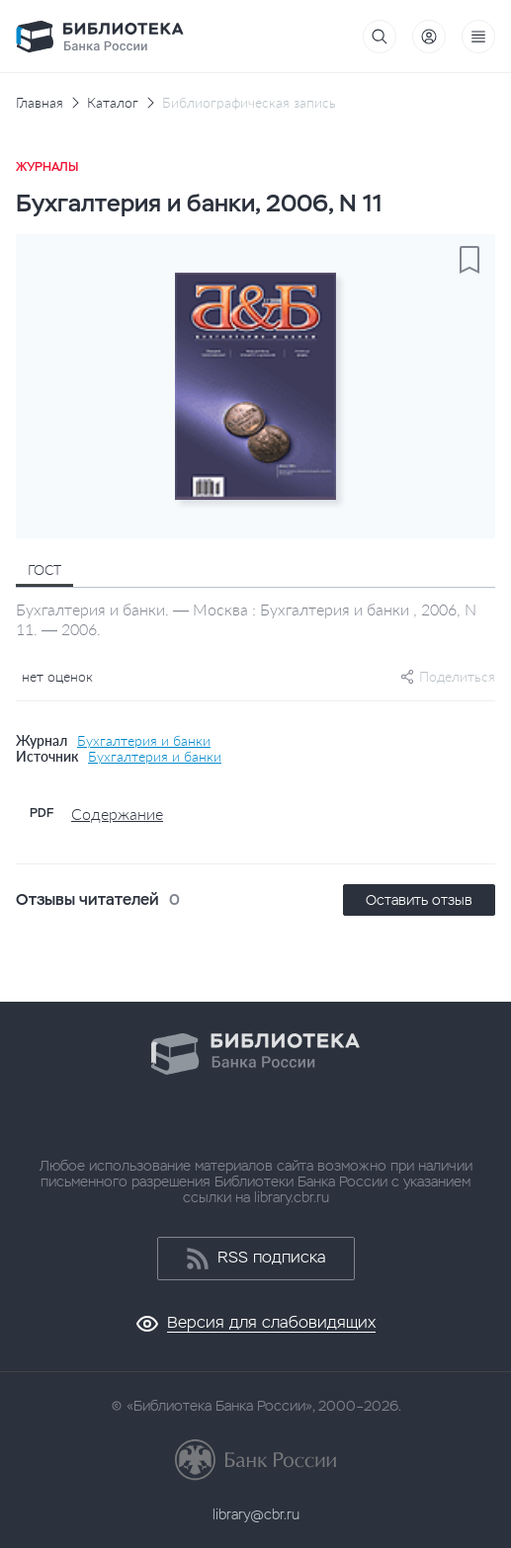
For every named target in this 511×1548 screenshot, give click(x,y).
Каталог (112, 103)
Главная (39, 103)
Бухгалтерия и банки (144, 741)
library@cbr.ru (256, 1514)
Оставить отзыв (419, 900)
